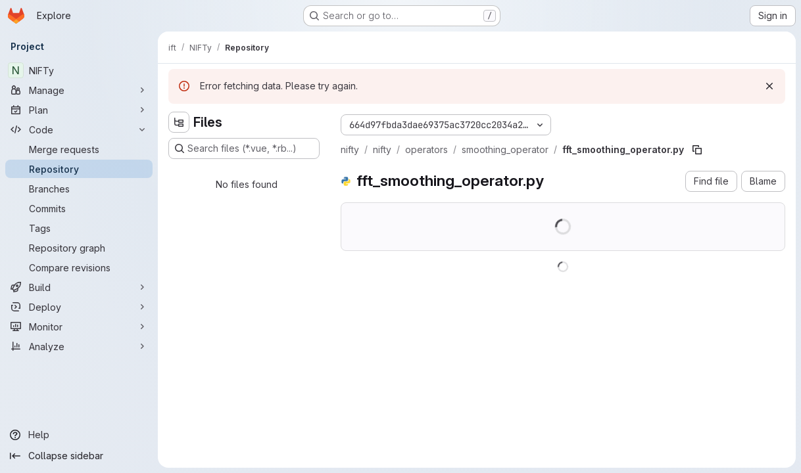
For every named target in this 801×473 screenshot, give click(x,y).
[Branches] (79, 188)
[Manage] (79, 90)
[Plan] (79, 110)
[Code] (79, 129)
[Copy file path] (697, 149)
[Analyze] (79, 346)
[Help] (79, 435)
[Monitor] (79, 326)
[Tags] (79, 228)
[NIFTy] (79, 70)
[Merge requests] (79, 149)
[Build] (79, 287)
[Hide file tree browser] (178, 122)
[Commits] (79, 208)
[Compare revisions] (79, 267)
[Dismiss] (769, 86)
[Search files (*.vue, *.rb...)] (244, 148)
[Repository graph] (79, 247)
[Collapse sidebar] (79, 456)
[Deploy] (79, 307)
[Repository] (79, 169)
